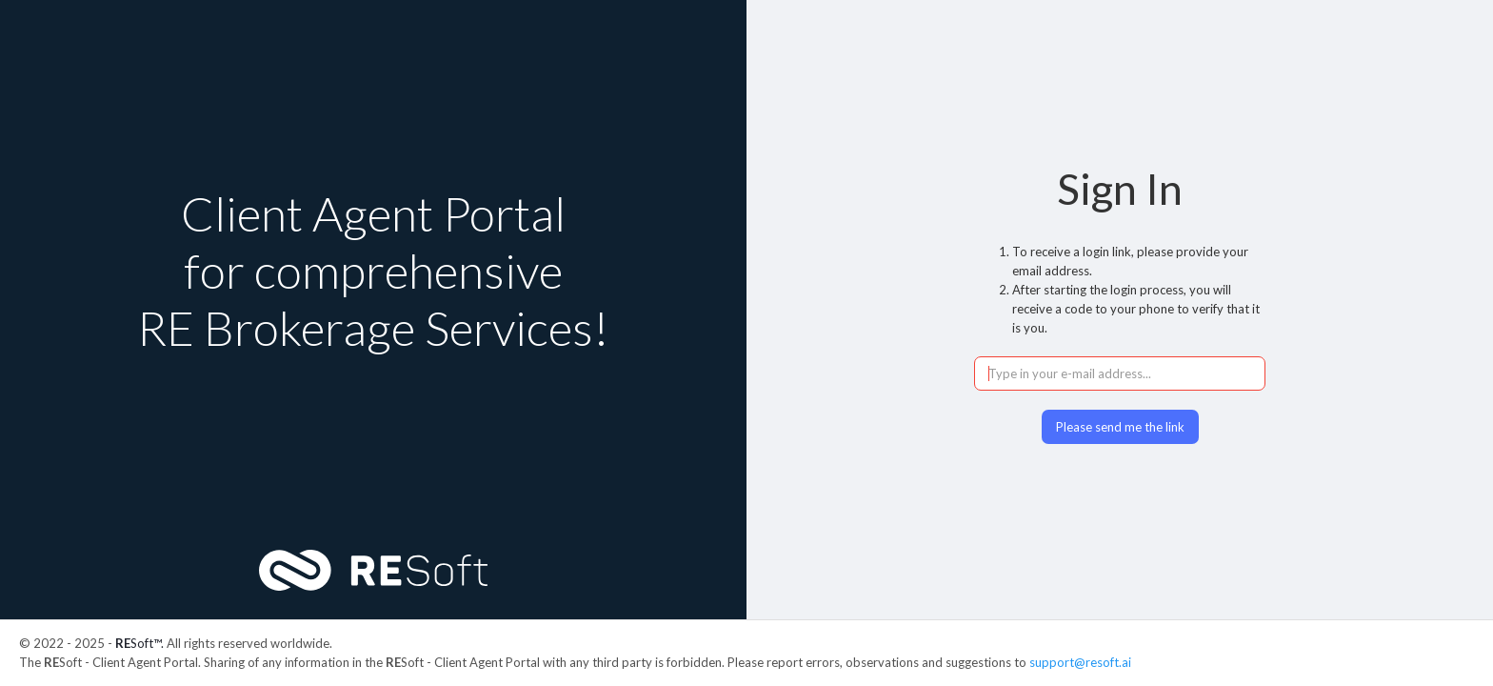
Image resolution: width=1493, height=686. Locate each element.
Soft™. (139, 643)
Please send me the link (1120, 426)
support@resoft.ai (1080, 662)
